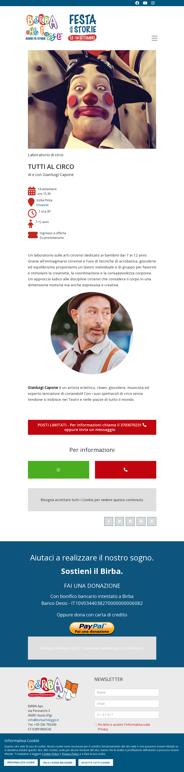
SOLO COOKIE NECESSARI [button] (57, 762)
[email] (126, 703)
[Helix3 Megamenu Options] (155, 38)
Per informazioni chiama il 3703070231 (108, 425)
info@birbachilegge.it (43, 720)
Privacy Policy (70, 754)
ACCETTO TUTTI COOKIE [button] (95, 762)
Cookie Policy (50, 754)
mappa (42, 205)
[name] (126, 692)
